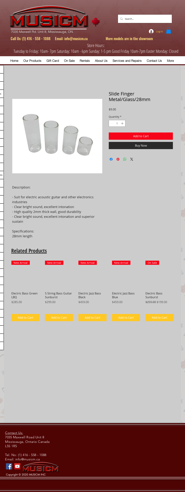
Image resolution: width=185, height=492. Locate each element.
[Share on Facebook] (111, 159)
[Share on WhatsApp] (125, 159)
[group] (92, 290)
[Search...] (144, 19)
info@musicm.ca (76, 38)
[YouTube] (17, 466)
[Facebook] (9, 466)
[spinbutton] (117, 123)
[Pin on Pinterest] (118, 159)
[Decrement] (111, 123)
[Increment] (122, 123)
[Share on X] (132, 159)
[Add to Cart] (25, 317)
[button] (168, 30)
